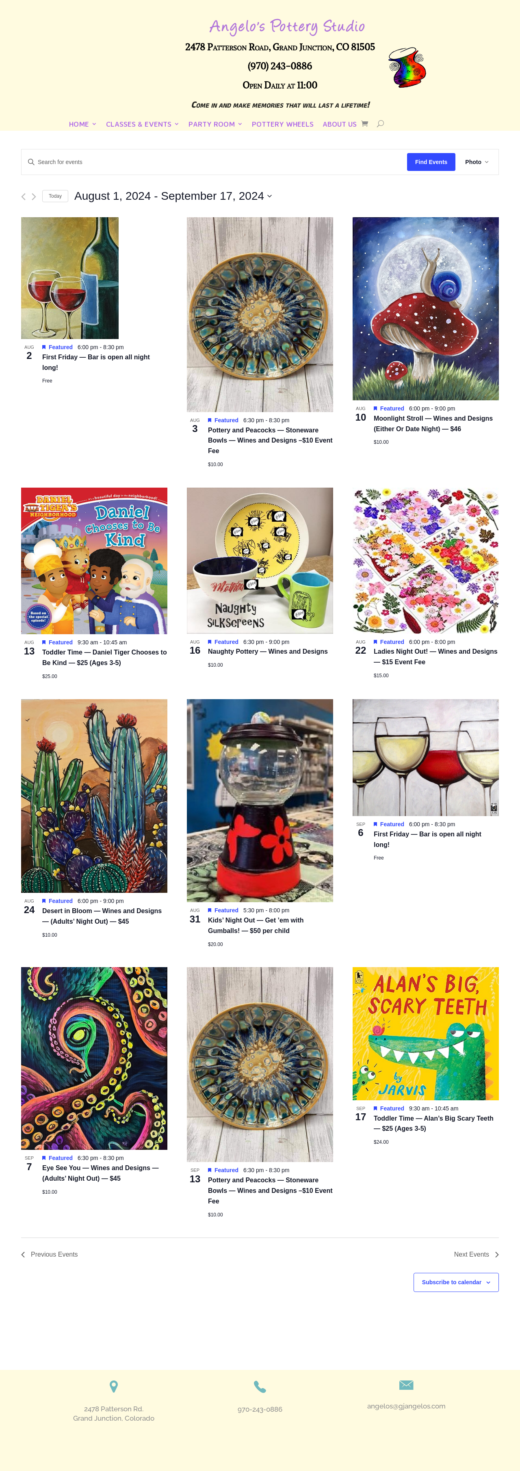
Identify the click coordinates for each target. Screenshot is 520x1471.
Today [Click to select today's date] (55, 196)
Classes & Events (138, 124)
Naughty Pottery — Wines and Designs (268, 651)
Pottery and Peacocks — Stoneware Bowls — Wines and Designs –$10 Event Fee (270, 441)
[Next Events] (34, 197)
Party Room (211, 124)
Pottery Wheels (283, 124)
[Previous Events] (23, 197)
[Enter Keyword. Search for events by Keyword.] (214, 162)
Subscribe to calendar (451, 1282)
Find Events (431, 162)
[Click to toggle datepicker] (173, 196)
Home (79, 124)
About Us (340, 124)
